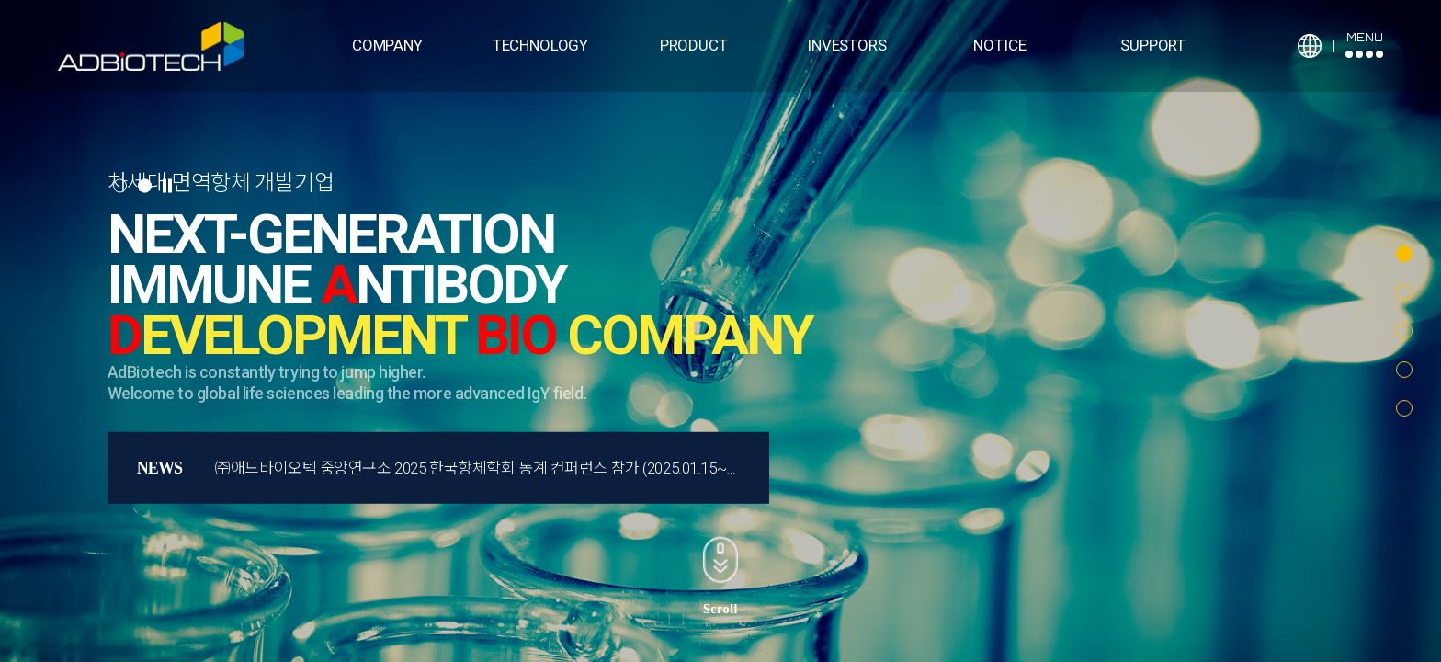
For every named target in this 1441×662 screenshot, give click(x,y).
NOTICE (999, 45)
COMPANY (387, 45)
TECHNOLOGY (540, 45)
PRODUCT (694, 45)
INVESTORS (846, 45)
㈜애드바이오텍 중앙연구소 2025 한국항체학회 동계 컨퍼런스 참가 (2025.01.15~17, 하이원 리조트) (528, 468)
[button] (1404, 253)
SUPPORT (1153, 45)
